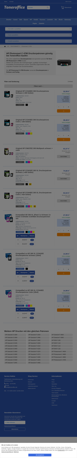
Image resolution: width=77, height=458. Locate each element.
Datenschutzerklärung (7, 452)
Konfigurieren (61, 450)
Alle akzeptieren (40, 455)
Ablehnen (16, 452)
